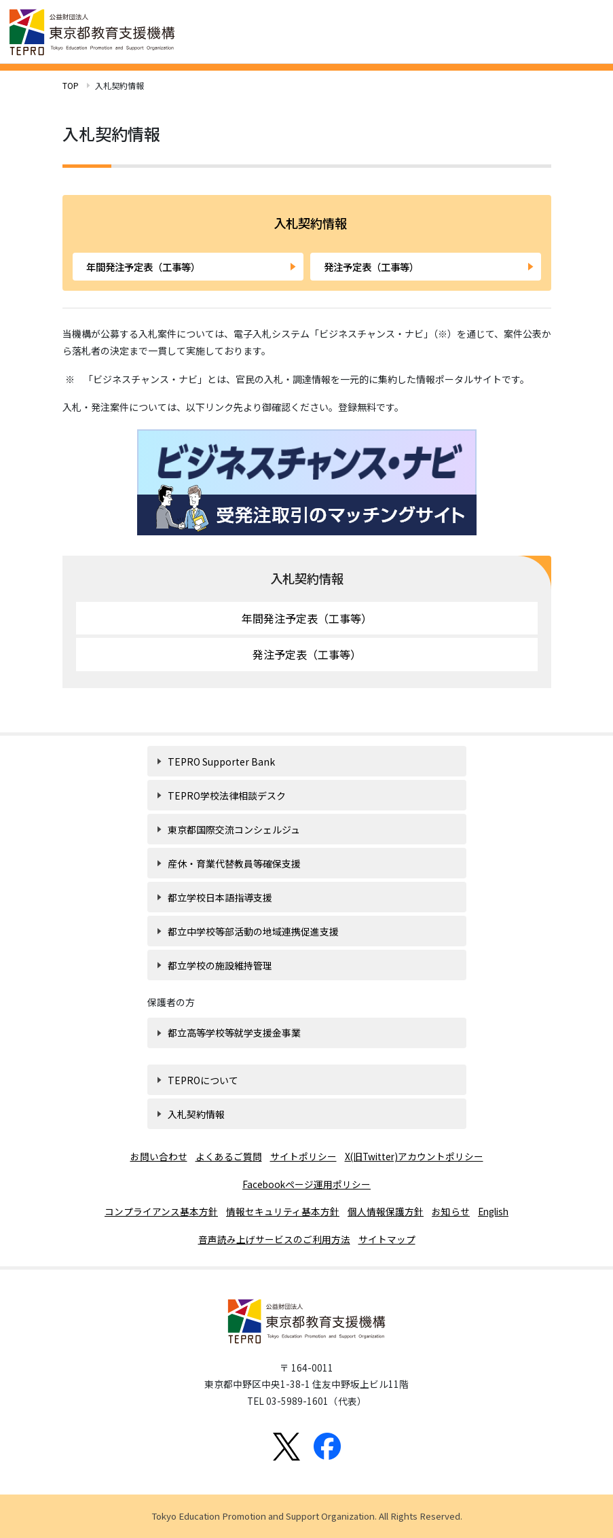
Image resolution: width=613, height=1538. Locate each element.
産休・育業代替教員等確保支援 (234, 863)
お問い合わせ (158, 1156)
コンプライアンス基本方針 (161, 1211)
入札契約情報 (306, 578)
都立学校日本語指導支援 (220, 897)
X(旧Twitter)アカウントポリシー (414, 1156)
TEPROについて (203, 1080)
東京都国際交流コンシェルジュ (234, 829)
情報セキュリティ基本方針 (282, 1211)
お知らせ (451, 1211)
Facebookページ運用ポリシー (306, 1184)
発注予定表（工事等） (371, 267)
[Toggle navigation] (586, 31)
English (493, 1211)
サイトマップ (386, 1239)
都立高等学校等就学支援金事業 (234, 1032)
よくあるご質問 (229, 1156)
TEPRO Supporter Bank (221, 761)
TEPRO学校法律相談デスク (227, 795)
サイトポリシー (303, 1156)
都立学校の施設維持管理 (220, 965)
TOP (70, 85)
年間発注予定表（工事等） (143, 267)
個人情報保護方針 (386, 1211)
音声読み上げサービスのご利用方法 (274, 1239)
